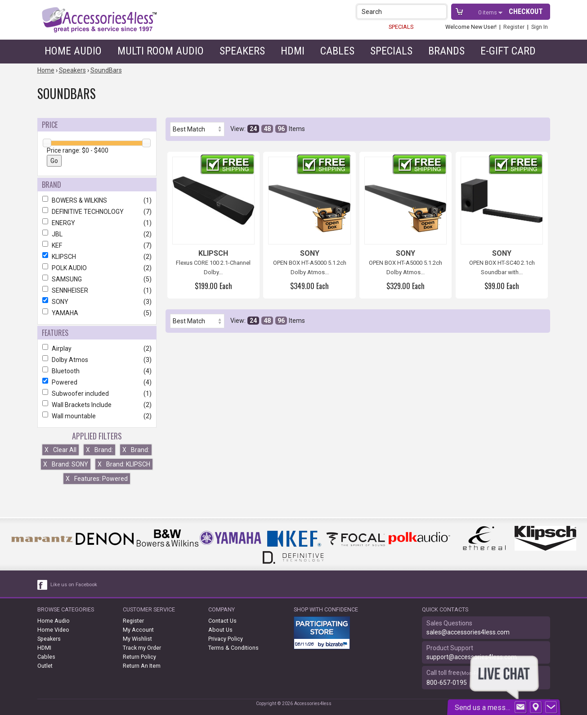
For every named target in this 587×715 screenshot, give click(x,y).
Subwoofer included (97, 393)
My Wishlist (137, 638)
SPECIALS (401, 26)
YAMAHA (97, 312)
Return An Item (142, 665)
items (488, 12)
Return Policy (139, 656)
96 (281, 128)
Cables (337, 51)
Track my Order (142, 647)
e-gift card (508, 51)
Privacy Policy (225, 638)
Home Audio (73, 51)
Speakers (242, 51)
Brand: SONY (65, 464)
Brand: (99, 449)
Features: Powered (97, 478)
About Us (220, 629)
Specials (391, 51)
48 (267, 128)
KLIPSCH (97, 256)
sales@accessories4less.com (468, 632)
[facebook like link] (42, 584)
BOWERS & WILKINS (97, 200)
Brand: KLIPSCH (124, 464)
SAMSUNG (97, 279)
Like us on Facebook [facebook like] (73, 585)
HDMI (293, 51)
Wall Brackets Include (97, 404)
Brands (446, 51)
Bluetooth (97, 371)
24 (253, 128)
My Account (138, 629)
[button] (440, 11)
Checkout (526, 11)
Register (513, 26)
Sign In (539, 26)
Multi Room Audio (160, 51)
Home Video (53, 629)
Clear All (60, 449)
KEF (97, 245)
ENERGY (97, 222)
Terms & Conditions (233, 647)
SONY (97, 301)
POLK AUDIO (97, 267)
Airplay (97, 348)
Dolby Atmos (97, 359)
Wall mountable (97, 416)
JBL (97, 234)
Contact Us (222, 620)
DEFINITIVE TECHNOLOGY (97, 211)
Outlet (45, 665)
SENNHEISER (97, 290)
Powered (97, 382)
